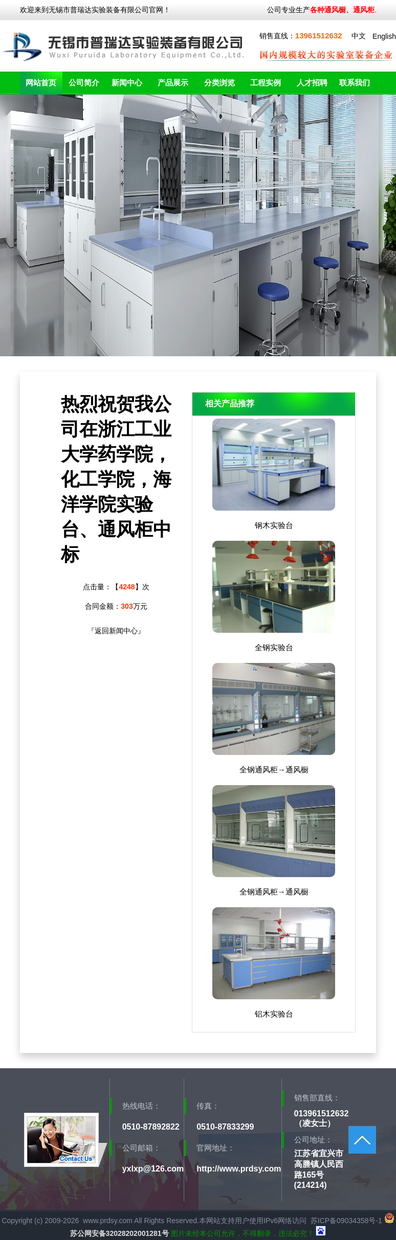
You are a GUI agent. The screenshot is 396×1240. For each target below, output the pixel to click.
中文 (358, 36)
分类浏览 (219, 82)
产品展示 (173, 82)
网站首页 (41, 82)
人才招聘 (312, 82)
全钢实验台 (274, 647)
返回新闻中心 (116, 631)
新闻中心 (127, 82)
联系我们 (354, 82)
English (384, 36)
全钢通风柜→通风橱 (274, 769)
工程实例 (265, 82)
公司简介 (84, 82)
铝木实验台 (274, 1013)
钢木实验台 (274, 525)
